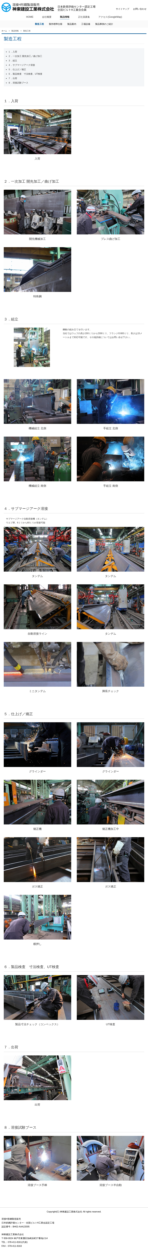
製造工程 (39, 24)
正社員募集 (84, 17)
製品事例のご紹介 (104, 24)
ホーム (4, 31)
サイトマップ (122, 9)
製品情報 (64, 17)
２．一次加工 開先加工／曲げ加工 (25, 56)
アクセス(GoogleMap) (111, 17)
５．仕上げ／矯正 (17, 69)
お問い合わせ (139, 9)
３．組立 (12, 61)
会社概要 (46, 17)
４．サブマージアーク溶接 (21, 65)
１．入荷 (12, 52)
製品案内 (71, 24)
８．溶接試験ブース (18, 83)
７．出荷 (12, 78)
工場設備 (85, 24)
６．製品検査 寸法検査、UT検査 (25, 74)
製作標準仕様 (55, 24)
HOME (28, 17)
